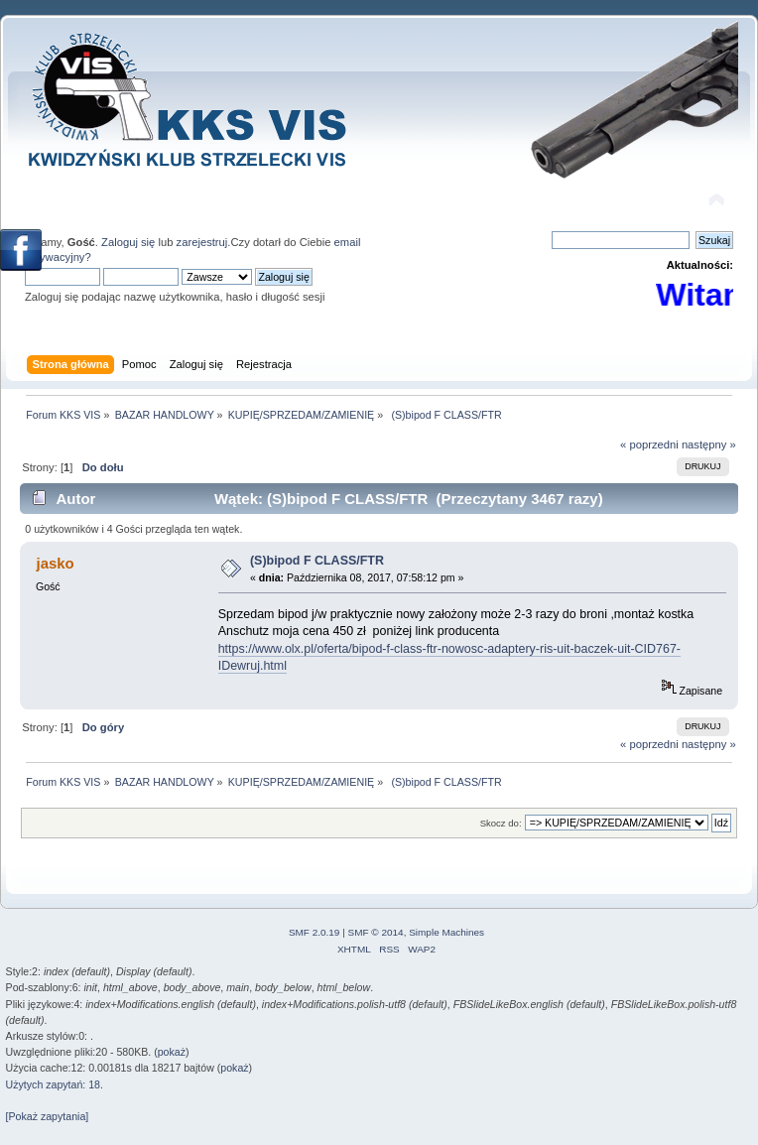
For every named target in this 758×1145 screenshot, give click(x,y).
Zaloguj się (128, 242)
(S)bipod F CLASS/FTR (317, 561)
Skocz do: (501, 823)
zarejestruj (202, 242)
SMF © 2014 (376, 932)
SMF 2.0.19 (314, 932)
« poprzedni (649, 444)
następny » (709, 444)
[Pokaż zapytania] (47, 1116)
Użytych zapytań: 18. (54, 1084)
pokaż (172, 1052)
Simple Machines (446, 932)
